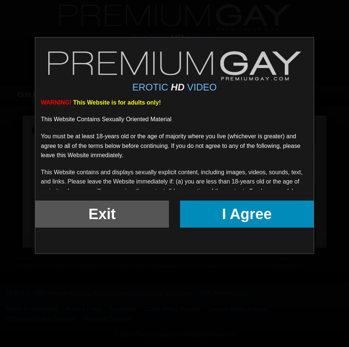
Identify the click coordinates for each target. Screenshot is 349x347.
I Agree (247, 214)
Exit (101, 214)
